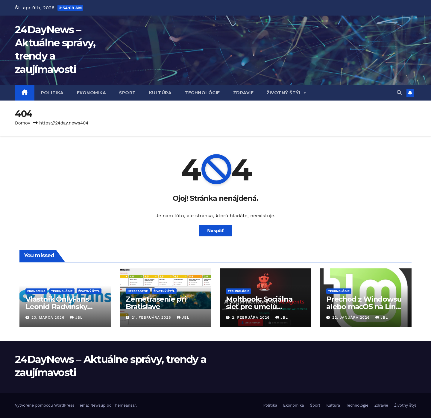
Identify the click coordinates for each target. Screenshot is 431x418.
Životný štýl (285, 92)
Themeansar (124, 405)
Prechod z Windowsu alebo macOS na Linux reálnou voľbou (365, 306)
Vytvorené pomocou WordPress (45, 405)
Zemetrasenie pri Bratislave (156, 303)
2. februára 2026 (251, 317)
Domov (22, 123)
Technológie (202, 92)
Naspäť (215, 230)
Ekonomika (91, 92)
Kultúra (160, 92)
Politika (52, 92)
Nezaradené (138, 291)
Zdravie (243, 92)
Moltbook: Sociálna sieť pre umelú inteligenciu (259, 306)
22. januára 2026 (351, 317)
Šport (127, 92)
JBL (76, 317)
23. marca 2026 (48, 317)
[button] (399, 92)
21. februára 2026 (152, 317)
